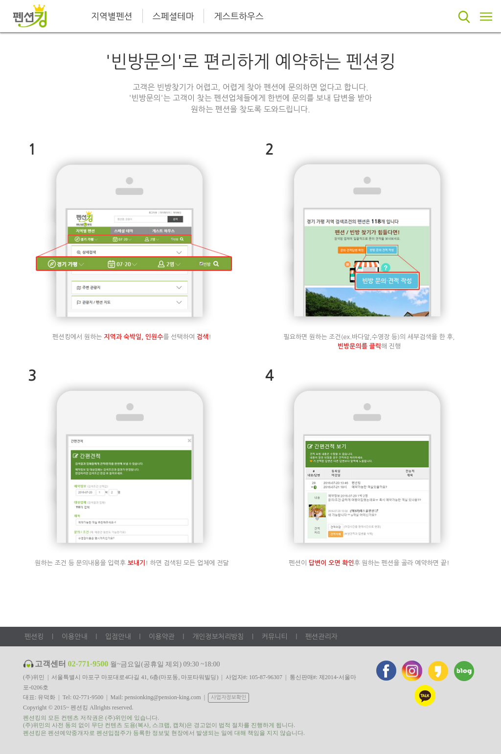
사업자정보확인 (228, 697)
